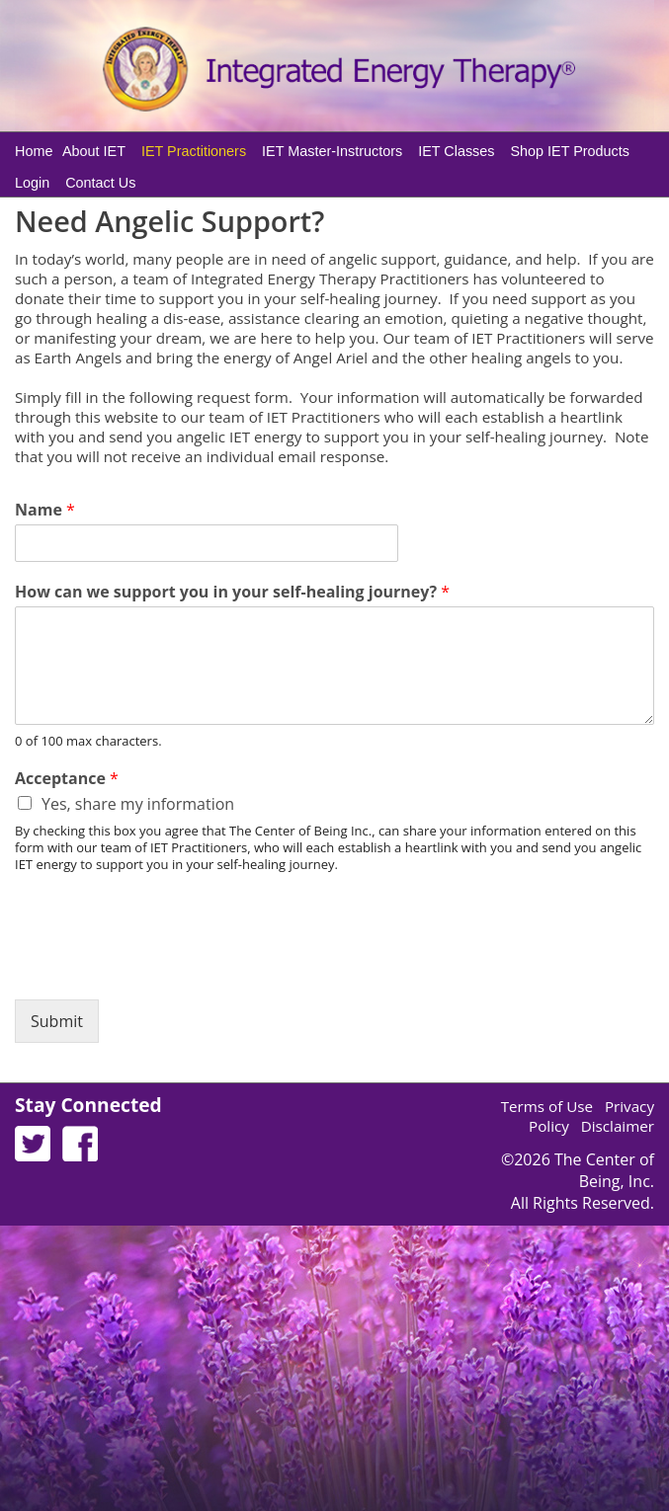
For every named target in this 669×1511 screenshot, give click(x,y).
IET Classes (456, 151)
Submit (57, 1021)
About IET (93, 151)
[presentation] (165, 967)
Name (45, 510)
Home (33, 151)
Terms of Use (547, 1106)
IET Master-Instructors (332, 151)
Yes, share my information (138, 804)
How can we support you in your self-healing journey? (232, 592)
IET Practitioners (193, 151)
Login (32, 183)
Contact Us (100, 183)
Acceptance (67, 778)
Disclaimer (617, 1126)
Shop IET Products (569, 151)
